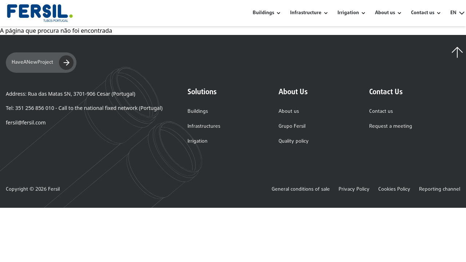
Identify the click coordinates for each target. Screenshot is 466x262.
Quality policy (294, 141)
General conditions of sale (301, 189)
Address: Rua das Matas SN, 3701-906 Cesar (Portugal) (70, 93)
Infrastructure (305, 13)
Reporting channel (439, 189)
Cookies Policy (394, 189)
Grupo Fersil (292, 126)
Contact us (381, 111)
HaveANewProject (43, 62)
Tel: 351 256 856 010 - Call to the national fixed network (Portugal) (84, 107)
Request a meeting (390, 126)
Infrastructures (203, 126)
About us (289, 111)
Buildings (263, 13)
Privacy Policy (354, 189)
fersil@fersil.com (26, 122)
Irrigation (348, 13)
